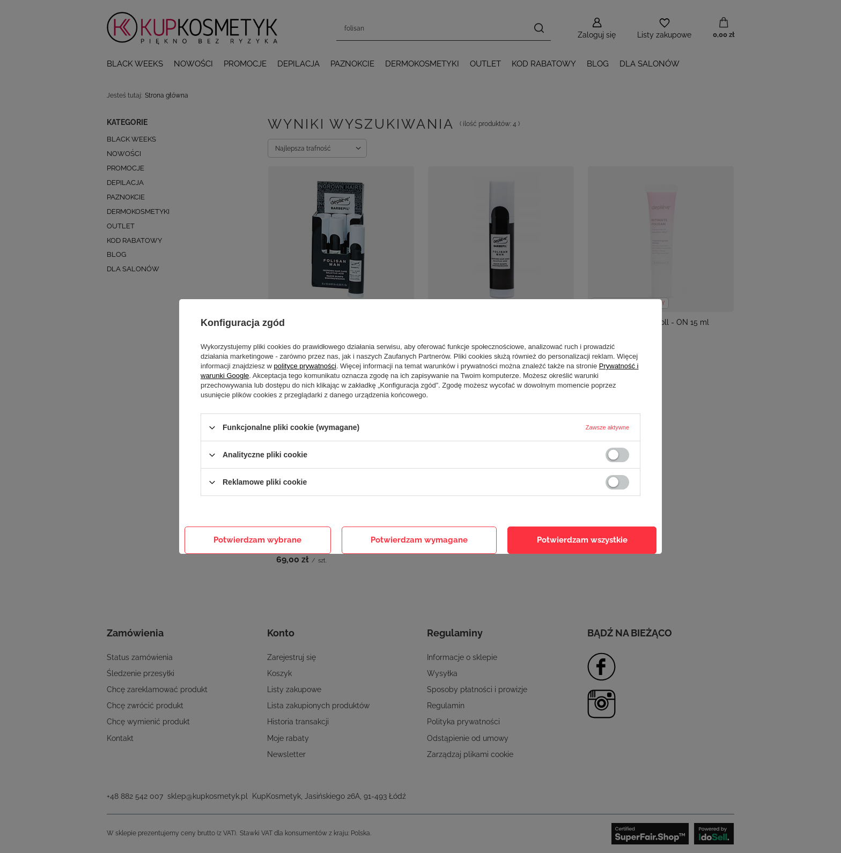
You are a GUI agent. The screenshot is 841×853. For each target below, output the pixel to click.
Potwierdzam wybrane (257, 540)
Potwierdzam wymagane (419, 540)
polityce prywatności (305, 366)
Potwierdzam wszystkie (582, 540)
